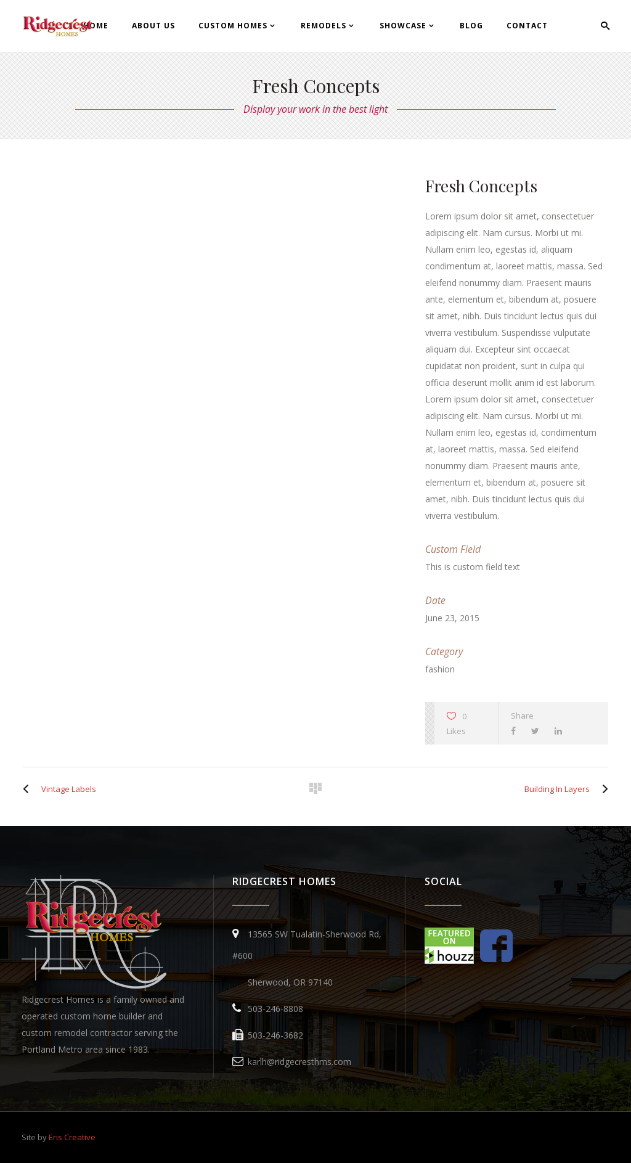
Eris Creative (72, 1137)
